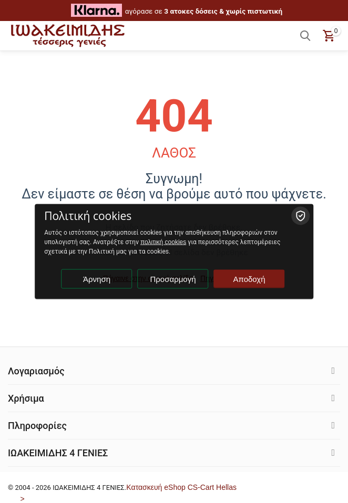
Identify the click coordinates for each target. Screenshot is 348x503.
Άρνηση (96, 279)
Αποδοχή (249, 279)
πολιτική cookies (163, 242)
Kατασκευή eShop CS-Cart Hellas (181, 487)
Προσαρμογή (173, 279)
